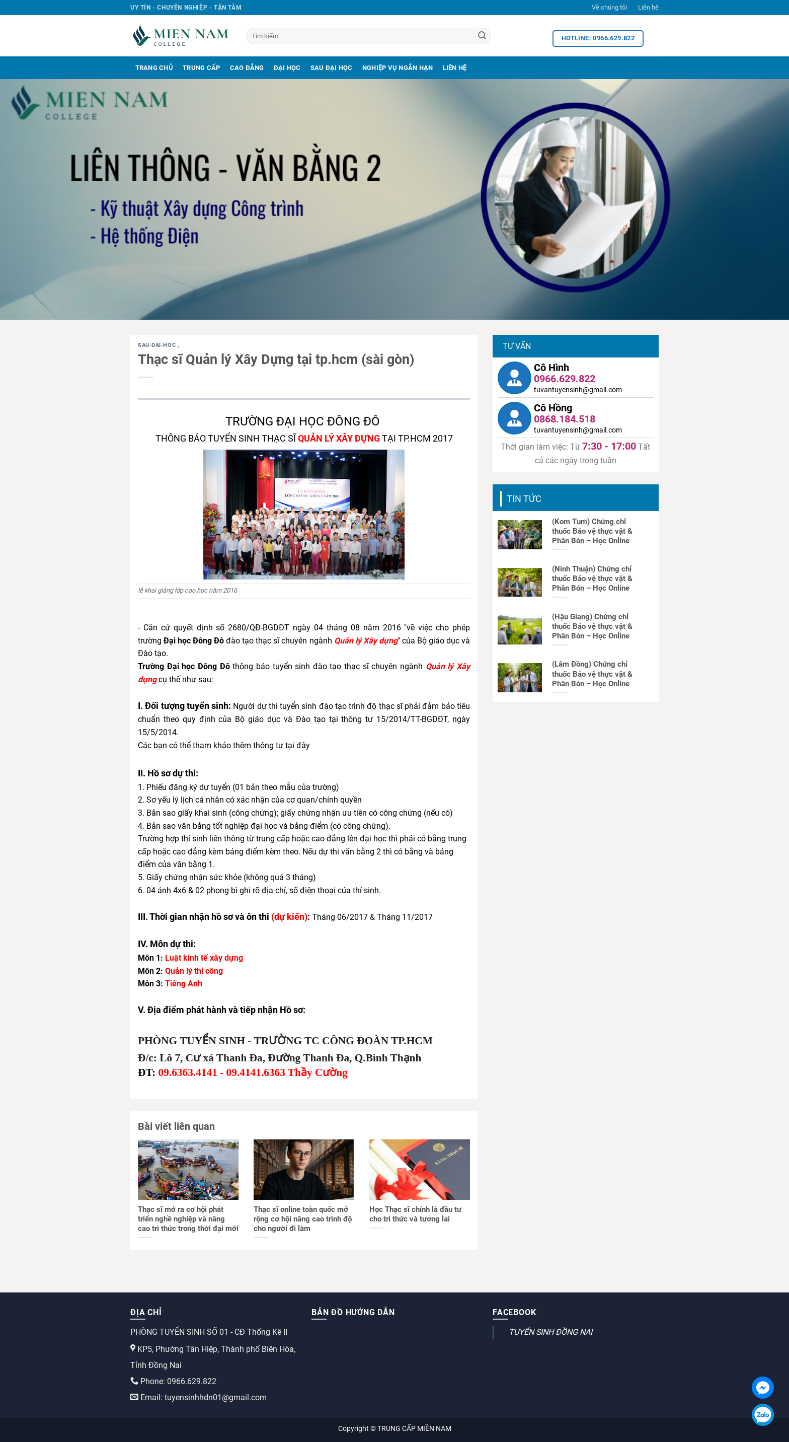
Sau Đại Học (331, 67)
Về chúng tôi (609, 7)
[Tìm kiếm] (368, 36)
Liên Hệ (455, 67)
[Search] (482, 36)
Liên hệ (648, 7)
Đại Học (287, 67)
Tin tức (524, 498)
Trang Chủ (154, 67)
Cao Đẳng (247, 67)
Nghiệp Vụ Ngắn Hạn (397, 67)
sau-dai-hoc (158, 345)
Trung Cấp (201, 67)
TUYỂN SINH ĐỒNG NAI (550, 1332)
